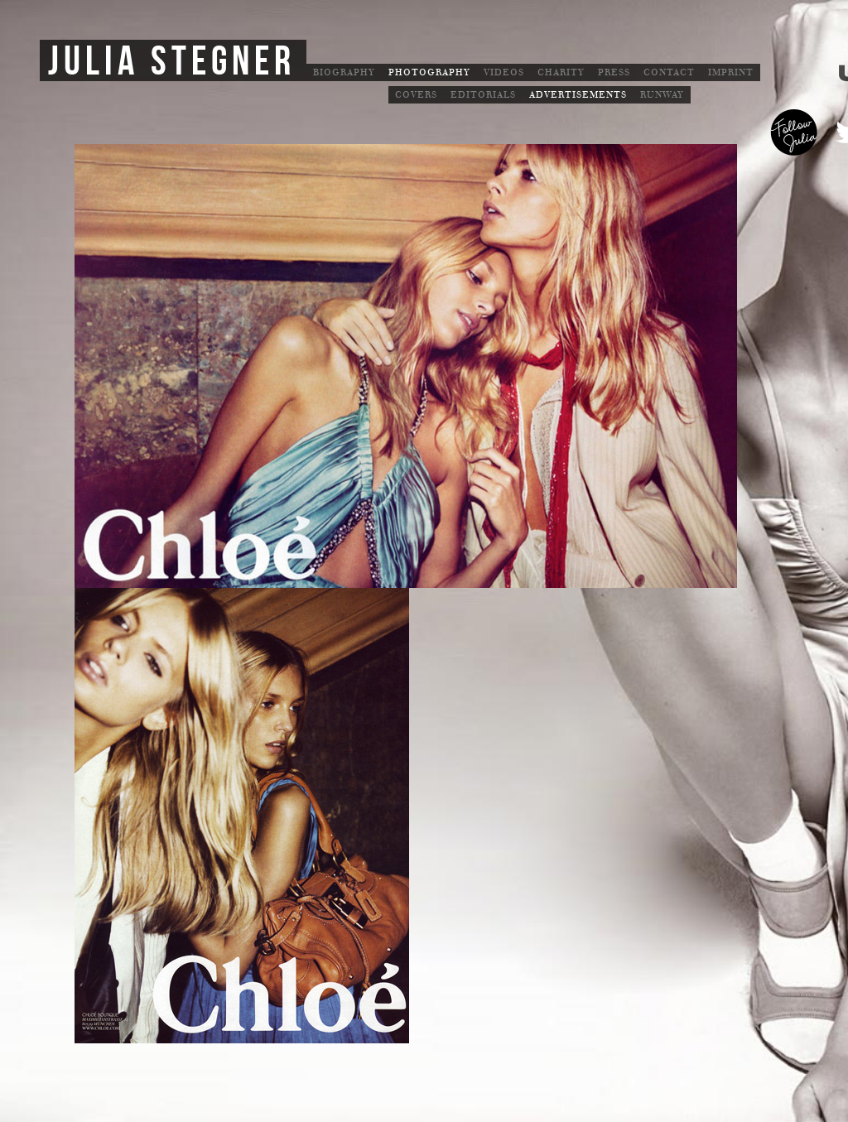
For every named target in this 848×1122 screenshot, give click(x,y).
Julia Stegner (172, 62)
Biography (344, 72)
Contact (669, 72)
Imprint (731, 72)
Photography (429, 72)
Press (614, 72)
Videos (504, 72)
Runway (662, 94)
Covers (416, 94)
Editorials (483, 94)
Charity (561, 72)
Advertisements (578, 94)
